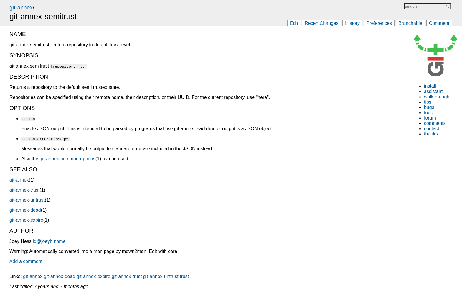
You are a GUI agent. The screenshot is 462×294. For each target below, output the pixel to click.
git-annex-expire (26, 220)
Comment (439, 23)
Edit (294, 23)
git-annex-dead (25, 210)
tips (427, 101)
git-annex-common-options (67, 158)
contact (431, 128)
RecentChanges (322, 23)
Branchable (410, 23)
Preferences (379, 23)
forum (430, 117)
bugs (429, 107)
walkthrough (436, 96)
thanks (431, 133)
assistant (433, 91)
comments (435, 123)
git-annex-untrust (27, 199)
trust (184, 276)
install (430, 86)
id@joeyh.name (49, 241)
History (352, 23)
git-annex (21, 7)
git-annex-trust (24, 189)
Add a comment (25, 261)
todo (428, 112)
